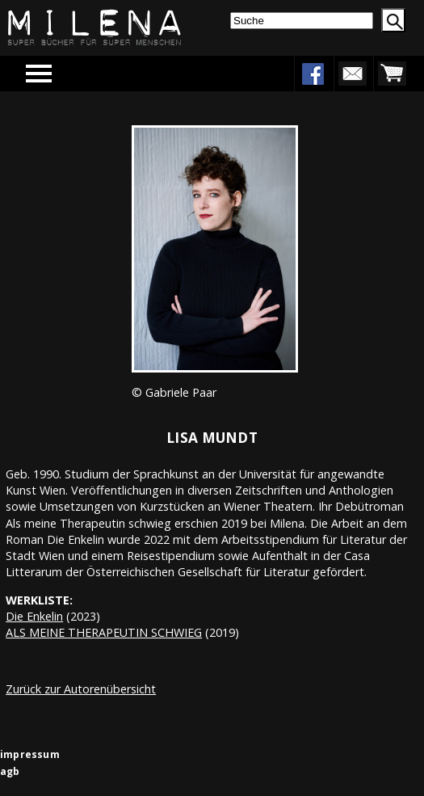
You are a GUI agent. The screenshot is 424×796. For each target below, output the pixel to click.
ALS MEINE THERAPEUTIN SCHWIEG (104, 632)
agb (10, 771)
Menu (62, 73)
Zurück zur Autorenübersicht (81, 689)
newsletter (352, 73)
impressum (30, 754)
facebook (312, 73)
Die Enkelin (34, 616)
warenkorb (391, 73)
